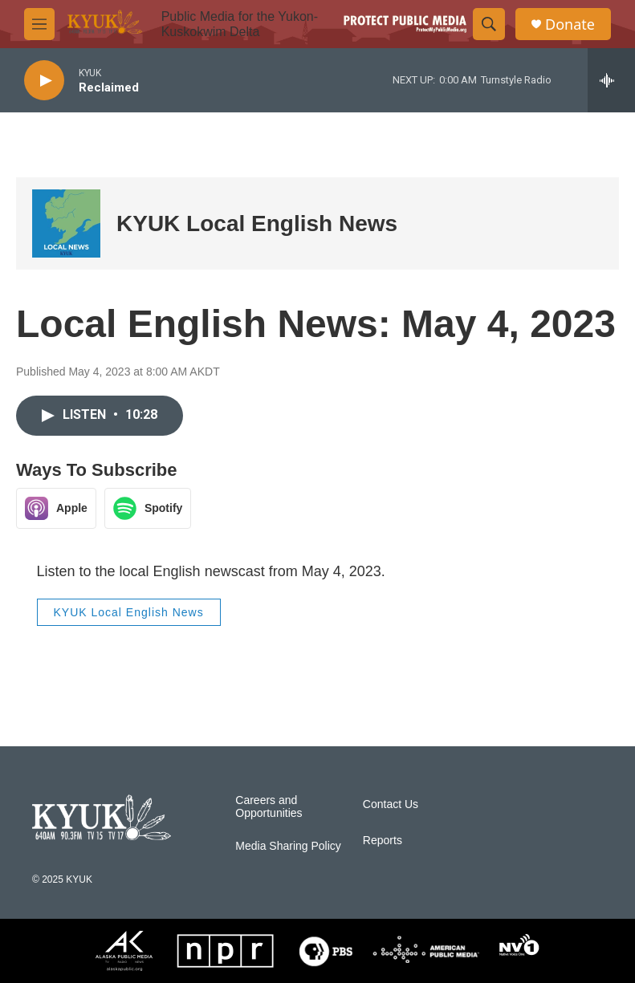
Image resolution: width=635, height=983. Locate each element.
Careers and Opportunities (268, 806)
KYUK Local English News (256, 223)
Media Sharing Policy (288, 846)
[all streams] (611, 80)
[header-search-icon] (489, 24)
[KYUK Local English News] (66, 223)
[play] (44, 80)
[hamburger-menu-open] (39, 24)
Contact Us (390, 804)
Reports (382, 841)
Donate (570, 24)
